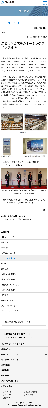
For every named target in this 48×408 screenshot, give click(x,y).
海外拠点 (4, 269)
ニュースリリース (8, 258)
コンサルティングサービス (12, 344)
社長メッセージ (7, 237)
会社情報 (5, 376)
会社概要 (4, 242)
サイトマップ (7, 392)
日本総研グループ (8, 253)
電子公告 (4, 295)
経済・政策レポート (10, 354)
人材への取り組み (8, 274)
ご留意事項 (6, 398)
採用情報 (5, 370)
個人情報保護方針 (31, 392)
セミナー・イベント (10, 360)
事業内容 (4, 248)
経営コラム (6, 349)
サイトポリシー (8, 395)
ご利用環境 (29, 395)
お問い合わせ (7, 386)
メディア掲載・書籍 (9, 306)
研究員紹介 (6, 365)
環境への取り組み (8, 279)
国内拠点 (4, 263)
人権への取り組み (8, 290)
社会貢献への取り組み (10, 285)
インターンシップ (8, 311)
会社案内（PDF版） (9, 300)
